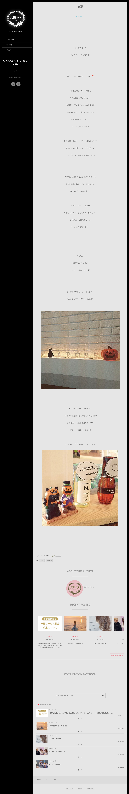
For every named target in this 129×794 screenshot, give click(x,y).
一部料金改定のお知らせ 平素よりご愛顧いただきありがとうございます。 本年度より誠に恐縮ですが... (81, 713)
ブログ (80, 16)
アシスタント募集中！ (56, 764)
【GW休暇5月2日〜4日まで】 (75, 645)
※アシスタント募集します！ (58, 751)
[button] (16, 71)
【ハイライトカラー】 (100, 645)
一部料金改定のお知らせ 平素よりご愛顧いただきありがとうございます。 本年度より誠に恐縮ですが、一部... (50, 647)
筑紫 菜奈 (49, 560)
